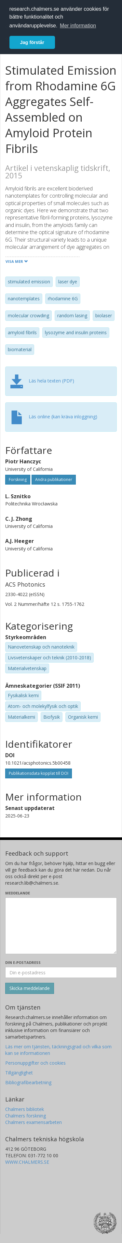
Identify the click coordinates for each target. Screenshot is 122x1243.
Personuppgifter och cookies (35, 1063)
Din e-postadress (23, 962)
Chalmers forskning (25, 1116)
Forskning (18, 479)
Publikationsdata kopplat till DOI (38, 773)
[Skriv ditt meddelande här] (61, 925)
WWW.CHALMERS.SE (27, 1162)
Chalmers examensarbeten (33, 1122)
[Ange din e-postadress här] (61, 972)
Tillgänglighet (19, 1073)
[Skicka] (29, 988)
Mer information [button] (78, 25)
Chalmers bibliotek (24, 1109)
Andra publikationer (53, 479)
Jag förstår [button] (32, 42)
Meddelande (17, 893)
